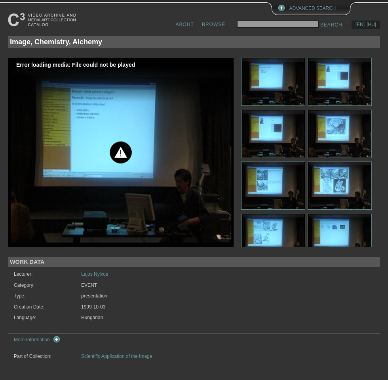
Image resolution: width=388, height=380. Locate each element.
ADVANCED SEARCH (312, 8)
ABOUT (185, 24)
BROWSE (213, 24)
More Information (32, 339)
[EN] (360, 24)
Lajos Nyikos (94, 274)
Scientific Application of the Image (116, 356)
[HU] (371, 24)
